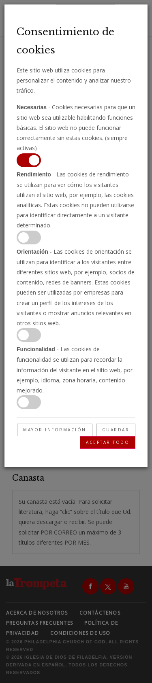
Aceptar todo (107, 442)
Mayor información (54, 430)
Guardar (116, 430)
